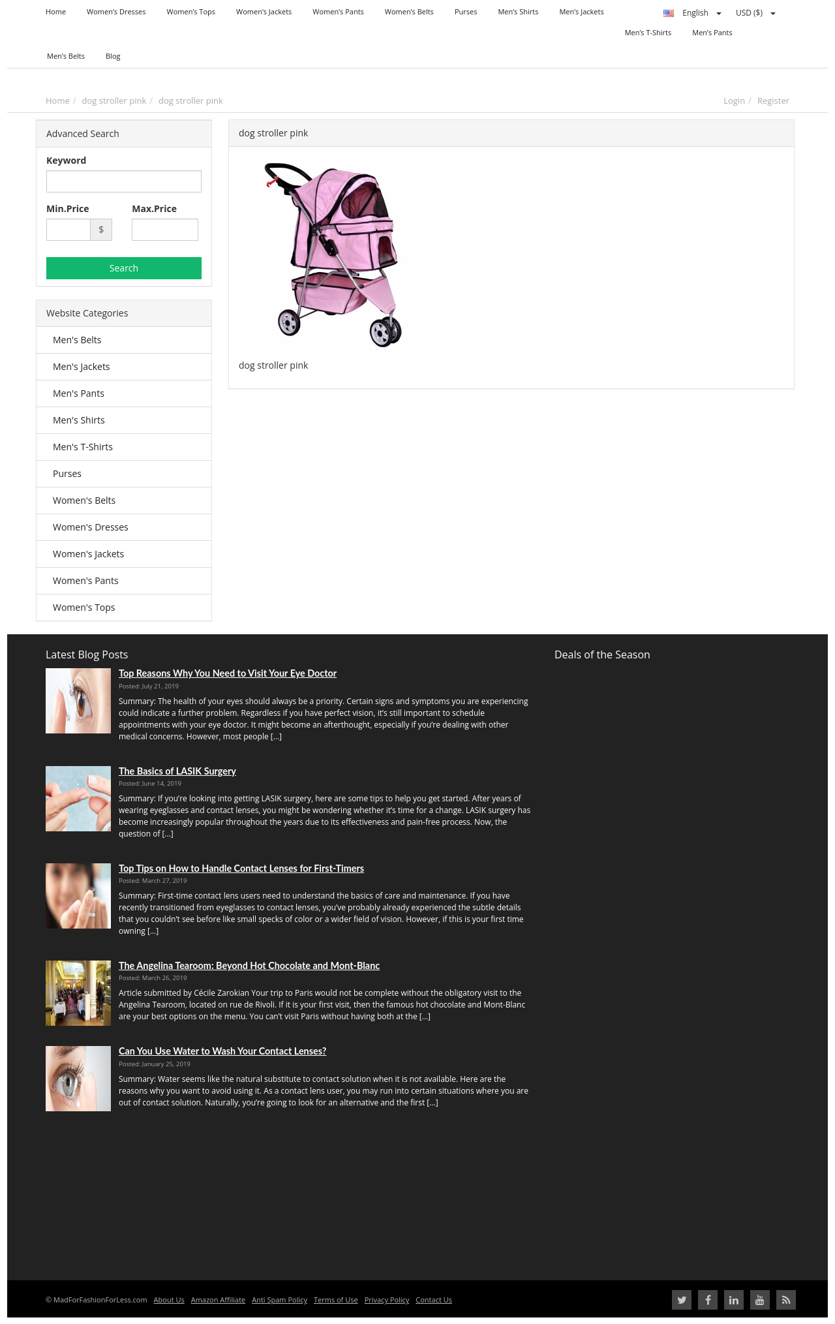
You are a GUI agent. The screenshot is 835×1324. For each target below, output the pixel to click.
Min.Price (67, 208)
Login (734, 100)
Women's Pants (86, 580)
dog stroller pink (114, 100)
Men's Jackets (81, 366)
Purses (67, 473)
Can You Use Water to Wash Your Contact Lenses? (222, 1050)
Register (773, 100)
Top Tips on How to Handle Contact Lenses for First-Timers (241, 868)
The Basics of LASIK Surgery (177, 771)
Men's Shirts (79, 420)
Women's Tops (84, 607)
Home (58, 100)
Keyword (66, 160)
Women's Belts (84, 500)
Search (124, 268)
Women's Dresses (91, 527)
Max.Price (154, 208)
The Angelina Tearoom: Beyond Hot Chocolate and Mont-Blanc (249, 965)
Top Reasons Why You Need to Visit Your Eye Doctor (228, 673)
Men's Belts (77, 339)
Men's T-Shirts (83, 446)
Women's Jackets (88, 553)
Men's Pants (78, 393)
